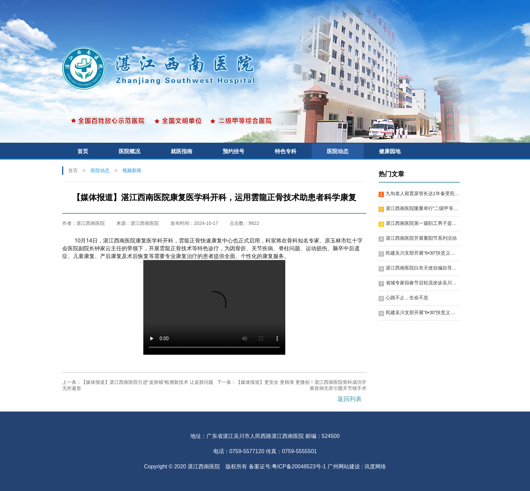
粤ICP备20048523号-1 (299, 466)
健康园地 (390, 151)
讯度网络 (375, 466)
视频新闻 (131, 170)
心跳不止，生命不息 (407, 297)
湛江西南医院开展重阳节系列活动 (421, 238)
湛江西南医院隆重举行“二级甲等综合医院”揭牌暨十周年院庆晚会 (422, 208)
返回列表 (349, 399)
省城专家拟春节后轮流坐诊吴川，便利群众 (422, 282)
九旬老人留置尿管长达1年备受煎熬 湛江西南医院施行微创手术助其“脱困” (422, 193)
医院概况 (129, 151)
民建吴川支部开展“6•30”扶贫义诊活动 (422, 253)
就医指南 (181, 151)
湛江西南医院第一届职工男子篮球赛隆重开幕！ (422, 223)
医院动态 (337, 151)
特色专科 (285, 151)
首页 (82, 151)
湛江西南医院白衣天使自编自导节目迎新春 (422, 268)
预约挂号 (233, 151)
